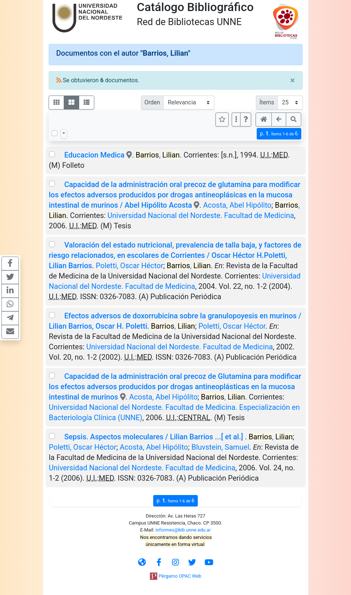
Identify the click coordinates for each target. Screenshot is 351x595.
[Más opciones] (236, 120)
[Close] (292, 80)
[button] (245, 120)
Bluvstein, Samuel (220, 447)
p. (279, 134)
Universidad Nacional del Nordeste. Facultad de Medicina (201, 215)
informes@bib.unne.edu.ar (183, 530)
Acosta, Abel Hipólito (237, 205)
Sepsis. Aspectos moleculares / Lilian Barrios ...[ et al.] (154, 436)
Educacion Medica (95, 155)
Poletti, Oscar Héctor (129, 265)
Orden (152, 102)
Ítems (266, 102)
